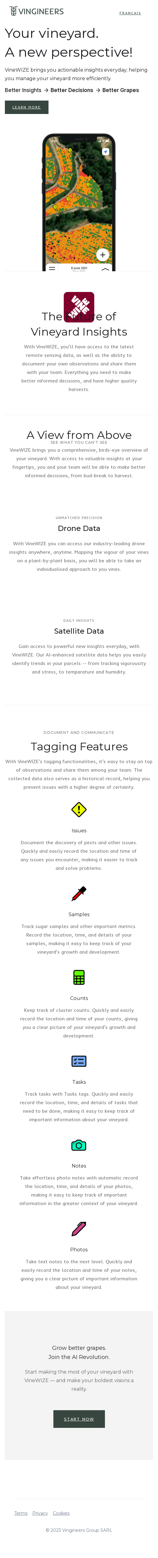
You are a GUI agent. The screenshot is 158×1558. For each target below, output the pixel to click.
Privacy (40, 1513)
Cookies (61, 1513)
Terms (20, 1513)
